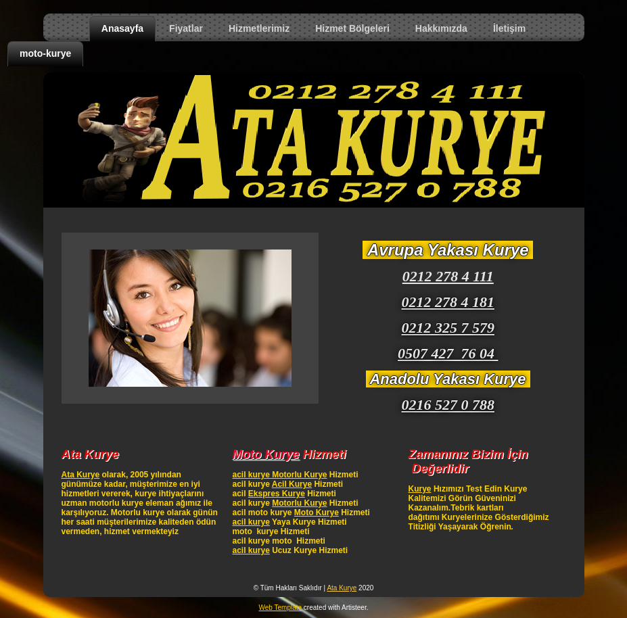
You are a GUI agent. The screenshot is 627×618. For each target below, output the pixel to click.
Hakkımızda (441, 28)
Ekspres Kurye (276, 493)
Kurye (420, 489)
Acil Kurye (292, 484)
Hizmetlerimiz (259, 28)
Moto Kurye (316, 512)
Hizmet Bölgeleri (352, 28)
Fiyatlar (186, 28)
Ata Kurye (81, 474)
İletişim (509, 28)
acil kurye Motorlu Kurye (279, 474)
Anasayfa (122, 28)
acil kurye (250, 522)
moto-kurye (45, 53)
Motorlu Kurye (299, 503)
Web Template (280, 607)
